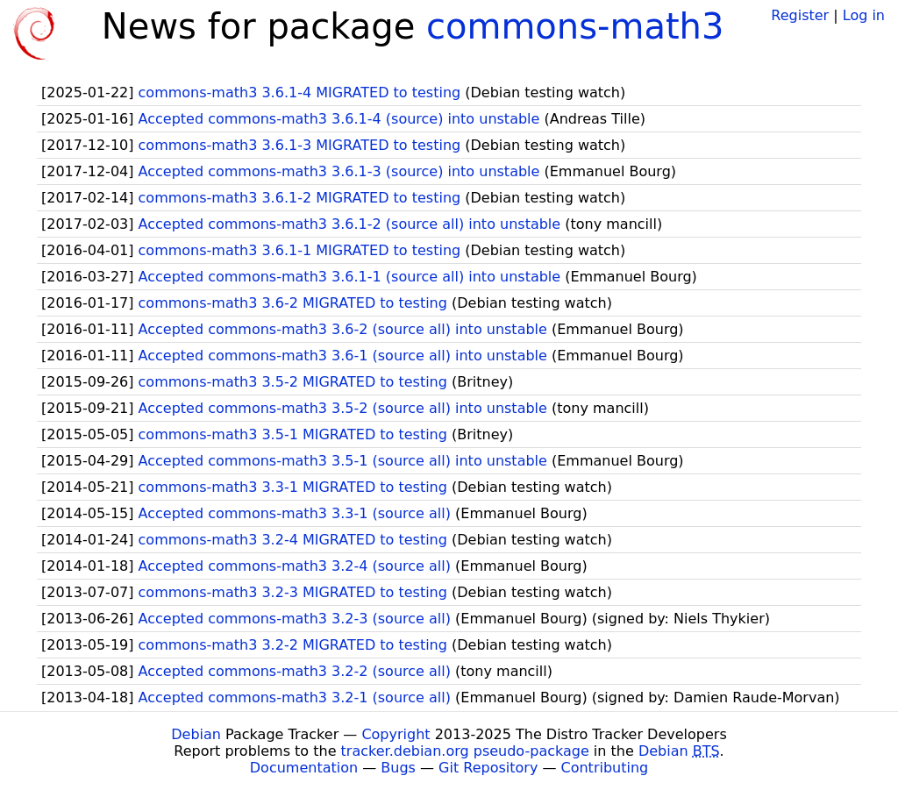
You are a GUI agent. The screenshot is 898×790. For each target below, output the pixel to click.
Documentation (304, 767)
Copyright (395, 734)
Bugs (398, 767)
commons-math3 (574, 26)
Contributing (605, 767)
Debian (196, 734)
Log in (864, 15)
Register (800, 15)
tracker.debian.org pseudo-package (465, 751)
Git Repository (488, 767)
